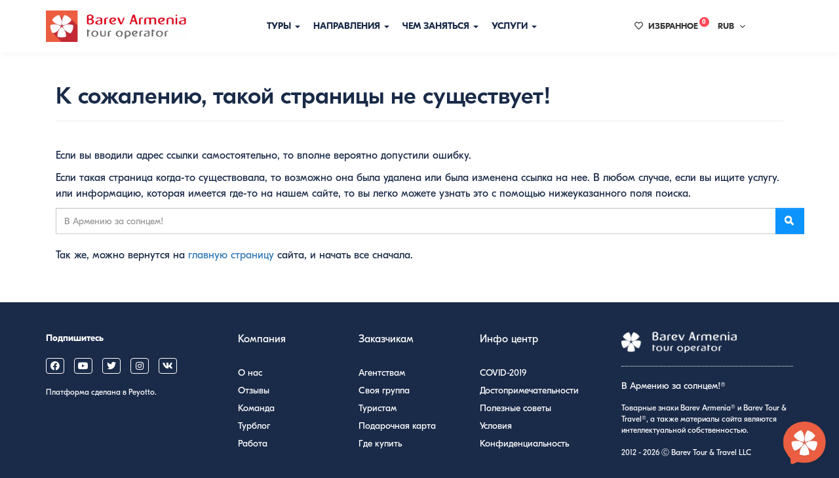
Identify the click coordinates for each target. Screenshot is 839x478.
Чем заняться (440, 25)
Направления (351, 25)
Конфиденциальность (524, 443)
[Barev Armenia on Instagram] (139, 366)
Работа (252, 443)
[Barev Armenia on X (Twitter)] (111, 366)
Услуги (514, 25)
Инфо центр (509, 339)
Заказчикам (386, 339)
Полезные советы (515, 408)
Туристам (378, 408)
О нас (250, 372)
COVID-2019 (503, 372)
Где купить (380, 443)
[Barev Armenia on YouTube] (83, 366)
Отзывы (253, 390)
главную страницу (231, 255)
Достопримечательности (529, 390)
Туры (283, 25)
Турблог (254, 425)
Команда (256, 408)
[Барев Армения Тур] (116, 26)
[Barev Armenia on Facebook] (55, 366)
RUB (731, 26)
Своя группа (384, 390)
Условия (496, 425)
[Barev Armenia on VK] (168, 366)
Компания (262, 339)
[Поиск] (789, 221)
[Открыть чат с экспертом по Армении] (805, 444)
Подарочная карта (397, 425)
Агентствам (382, 372)
